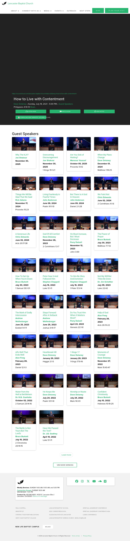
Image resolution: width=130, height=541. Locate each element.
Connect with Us (31, 11)
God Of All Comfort (51, 234)
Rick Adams (21, 200)
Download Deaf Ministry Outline (32, 117)
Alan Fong (102, 315)
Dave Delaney (20, 103)
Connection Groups (24, 490)
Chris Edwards (104, 197)
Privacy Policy (87, 536)
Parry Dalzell (76, 242)
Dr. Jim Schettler (105, 281)
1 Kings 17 (75, 352)
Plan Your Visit (117, 10)
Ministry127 (20, 511)
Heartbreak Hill (49, 352)
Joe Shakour (21, 157)
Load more (66, 454)
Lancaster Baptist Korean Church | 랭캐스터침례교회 (65, 518)
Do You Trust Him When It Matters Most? (78, 315)
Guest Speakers (66, 103)
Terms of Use (76, 536)
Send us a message (40, 496)
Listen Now (31, 111)
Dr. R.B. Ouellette (23, 397)
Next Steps (85, 11)
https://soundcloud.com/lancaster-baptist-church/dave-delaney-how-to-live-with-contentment (44, 93)
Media (47, 11)
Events (59, 11)
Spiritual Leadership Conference (95, 508)
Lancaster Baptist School (58, 508)
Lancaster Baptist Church (20, 3)
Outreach (71, 11)
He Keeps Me (49, 392)
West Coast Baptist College (26, 518)
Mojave (48, 527)
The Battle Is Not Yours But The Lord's (23, 431)
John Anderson (50, 200)
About (15, 11)
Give (98, 10)
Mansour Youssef (78, 160)
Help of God (103, 312)
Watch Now (65, 111)
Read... (33, 106)
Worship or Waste (78, 392)
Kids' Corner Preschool (57, 511)
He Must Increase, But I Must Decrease (78, 237)
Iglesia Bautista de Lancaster (60, 515)
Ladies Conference (90, 515)
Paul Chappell (21, 508)
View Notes (99, 111)
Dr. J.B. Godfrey (50, 433)
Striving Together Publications (27, 515)
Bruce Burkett (104, 239)
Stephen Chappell (51, 281)
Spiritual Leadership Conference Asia (96, 511)
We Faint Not (103, 194)
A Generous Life (22, 234)
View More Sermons (65, 465)
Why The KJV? (22, 155)
